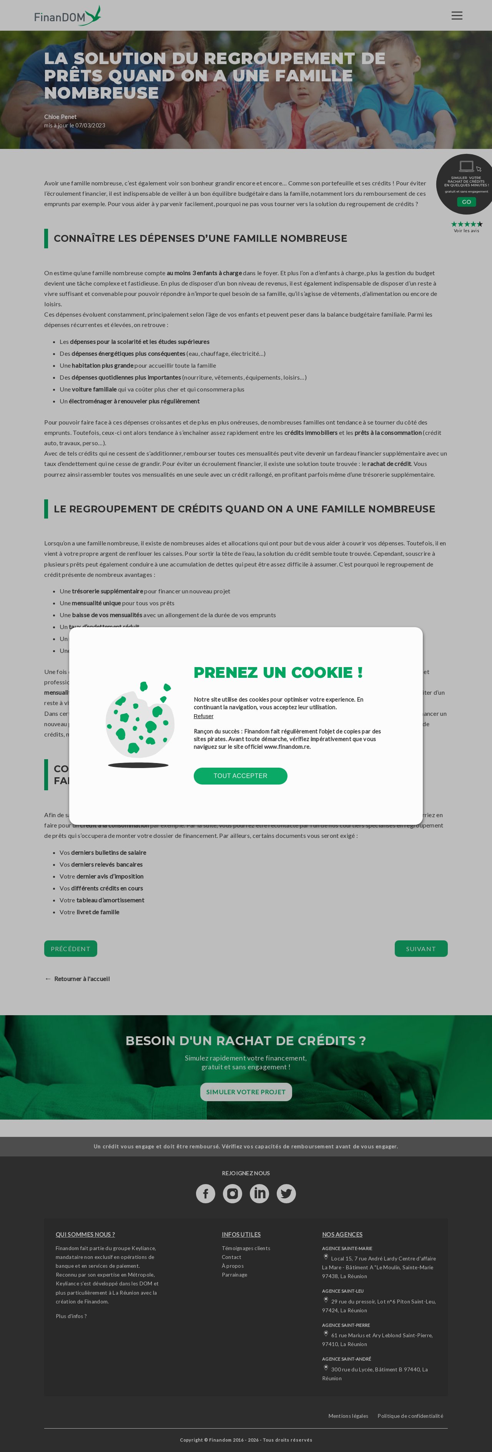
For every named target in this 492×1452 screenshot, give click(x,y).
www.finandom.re (287, 746)
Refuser (204, 716)
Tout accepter (241, 776)
